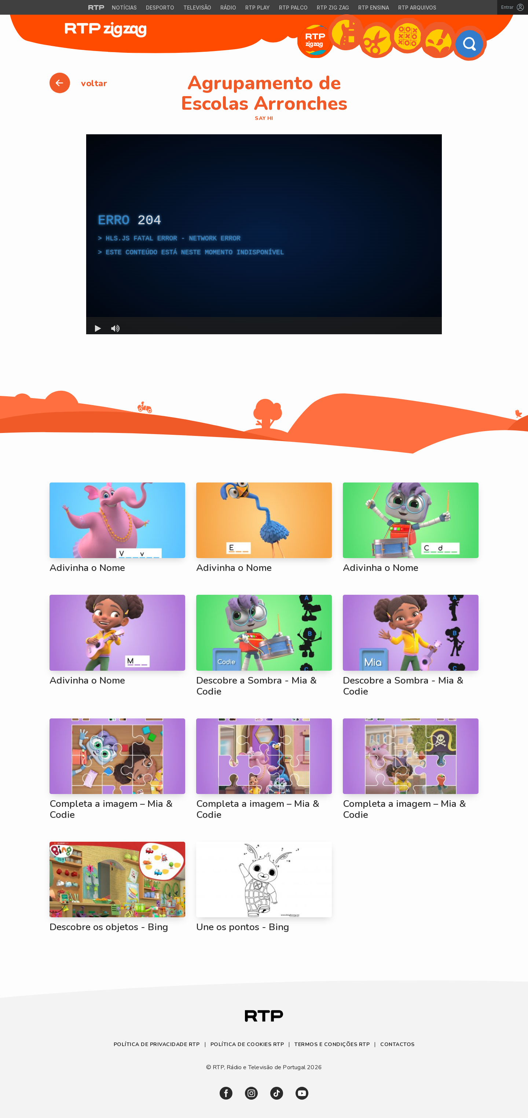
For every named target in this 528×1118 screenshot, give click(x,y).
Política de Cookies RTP (247, 1044)
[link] (226, 1093)
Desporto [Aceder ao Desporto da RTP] (160, 7)
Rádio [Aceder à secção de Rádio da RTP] (228, 7)
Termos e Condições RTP (332, 1044)
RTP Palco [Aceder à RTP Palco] (293, 7)
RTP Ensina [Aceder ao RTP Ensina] (373, 7)
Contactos (397, 1044)
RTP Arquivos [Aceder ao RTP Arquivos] (417, 7)
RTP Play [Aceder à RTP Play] (257, 7)
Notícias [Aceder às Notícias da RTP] (124, 7)
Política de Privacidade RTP (157, 1044)
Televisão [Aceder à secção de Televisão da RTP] (197, 7)
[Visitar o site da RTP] (96, 7)
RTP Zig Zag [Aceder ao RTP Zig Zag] (333, 7)
